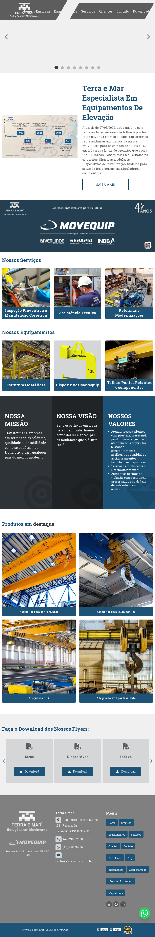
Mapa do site (115, 893)
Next (151, 761)
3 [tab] (68, 68)
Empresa (43, 11)
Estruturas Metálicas (25, 385)
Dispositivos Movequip (77, 385)
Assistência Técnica (77, 312)
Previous (4, 761)
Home (27, 11)
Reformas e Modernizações (129, 313)
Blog (129, 858)
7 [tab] (93, 68)
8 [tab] (99, 68)
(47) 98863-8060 (70, 847)
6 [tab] (87, 68)
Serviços (88, 11)
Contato (122, 11)
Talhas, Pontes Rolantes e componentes (129, 385)
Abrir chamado (137, 869)
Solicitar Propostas (121, 881)
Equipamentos (65, 11)
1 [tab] (56, 68)
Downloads (142, 11)
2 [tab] (62, 68)
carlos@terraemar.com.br (74, 857)
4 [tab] (74, 68)
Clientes (105, 11)
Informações (115, 869)
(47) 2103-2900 (69, 839)
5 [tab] (81, 68)
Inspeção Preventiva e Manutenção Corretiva (26, 313)
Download (29, 771)
